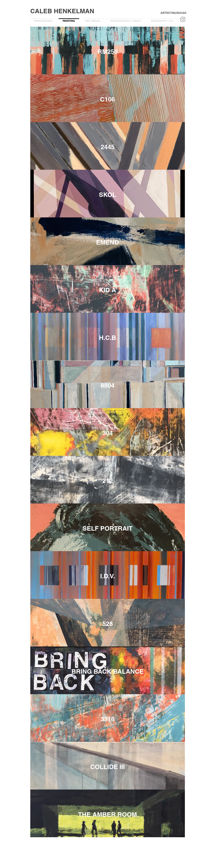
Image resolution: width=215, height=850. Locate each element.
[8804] (107, 385)
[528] (107, 623)
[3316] (107, 719)
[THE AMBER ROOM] (107, 814)
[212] (107, 480)
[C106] (107, 99)
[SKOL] (107, 194)
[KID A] (107, 290)
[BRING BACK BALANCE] (107, 671)
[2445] (107, 147)
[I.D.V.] (107, 576)
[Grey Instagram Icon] (182, 19)
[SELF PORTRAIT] (107, 528)
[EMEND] (107, 242)
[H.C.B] (107, 337)
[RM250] (107, 51)
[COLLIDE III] (107, 766)
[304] (107, 433)
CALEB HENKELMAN (62, 11)
